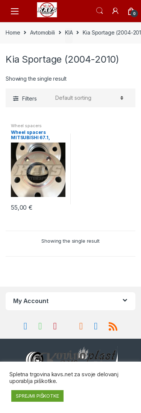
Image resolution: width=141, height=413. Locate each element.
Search (100, 11)
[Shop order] (88, 98)
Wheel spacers (26, 125)
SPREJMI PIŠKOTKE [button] (37, 396)
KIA (69, 32)
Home (13, 32)
